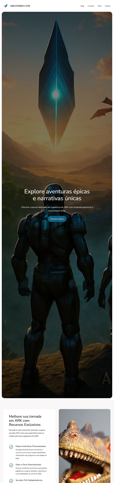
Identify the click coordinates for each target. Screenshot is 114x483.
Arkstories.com (20, 6)
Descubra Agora (57, 219)
